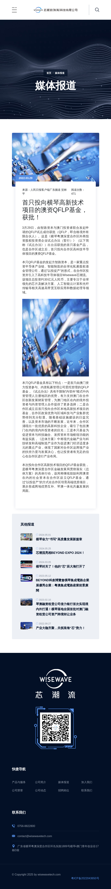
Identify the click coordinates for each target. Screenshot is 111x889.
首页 (49, 73)
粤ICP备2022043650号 (85, 878)
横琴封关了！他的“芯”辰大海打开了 (60, 566)
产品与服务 (19, 782)
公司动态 (40, 790)
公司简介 (40, 782)
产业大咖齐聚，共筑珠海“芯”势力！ (60, 628)
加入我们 (86, 782)
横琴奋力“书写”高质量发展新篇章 (59, 539)
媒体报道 (59, 73)
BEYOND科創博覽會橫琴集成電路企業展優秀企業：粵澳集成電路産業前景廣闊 (62, 585)
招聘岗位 (63, 790)
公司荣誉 (17, 790)
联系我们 (86, 790)
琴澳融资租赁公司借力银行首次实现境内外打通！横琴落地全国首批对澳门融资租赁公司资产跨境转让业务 (62, 609)
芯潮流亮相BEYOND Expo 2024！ (60, 553)
